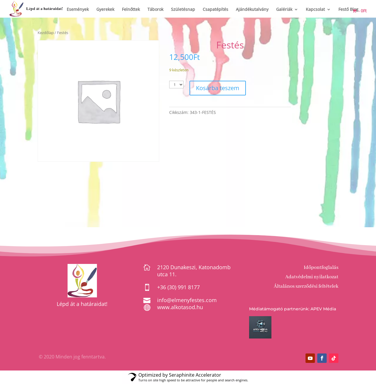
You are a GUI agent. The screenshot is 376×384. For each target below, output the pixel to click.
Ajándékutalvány (252, 9)
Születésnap (183, 9)
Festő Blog (348, 9)
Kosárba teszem (217, 88)
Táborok (155, 9)
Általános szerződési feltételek (306, 286)
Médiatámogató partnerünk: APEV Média (292, 308)
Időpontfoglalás (321, 268)
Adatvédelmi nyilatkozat (311, 277)
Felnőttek (131, 9)
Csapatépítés (215, 9)
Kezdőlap (46, 32)
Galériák (284, 9)
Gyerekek (105, 9)
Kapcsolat (315, 9)
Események (78, 9)
